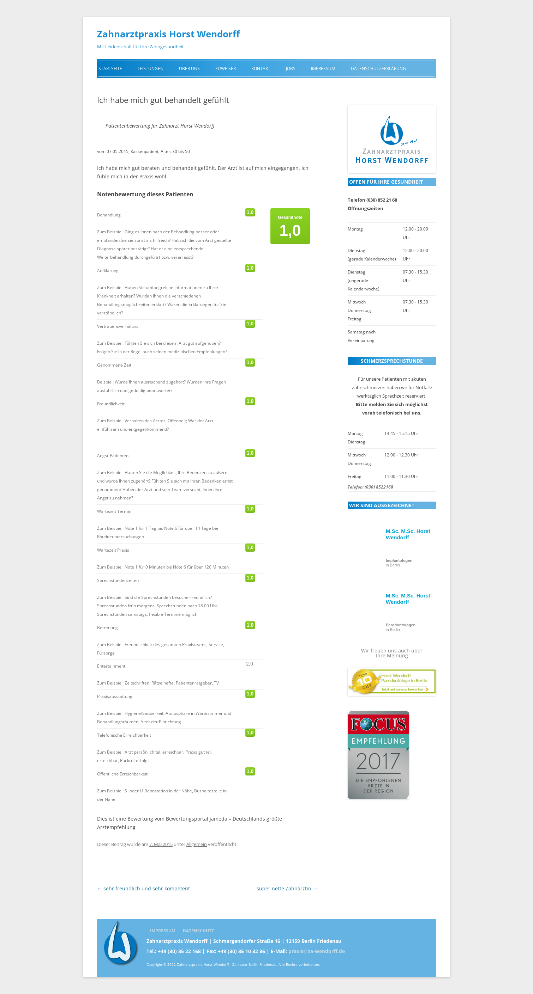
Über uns (189, 69)
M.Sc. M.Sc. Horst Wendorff (408, 534)
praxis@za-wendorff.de (316, 951)
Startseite (110, 69)
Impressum (323, 69)
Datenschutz (198, 931)
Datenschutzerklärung (378, 69)
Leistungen (150, 69)
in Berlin (399, 562)
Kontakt (260, 69)
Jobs (290, 69)
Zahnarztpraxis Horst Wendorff (168, 33)
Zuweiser (225, 69)
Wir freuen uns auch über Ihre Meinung (392, 653)
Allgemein (196, 844)
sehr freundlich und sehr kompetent (143, 888)
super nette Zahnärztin (287, 888)
